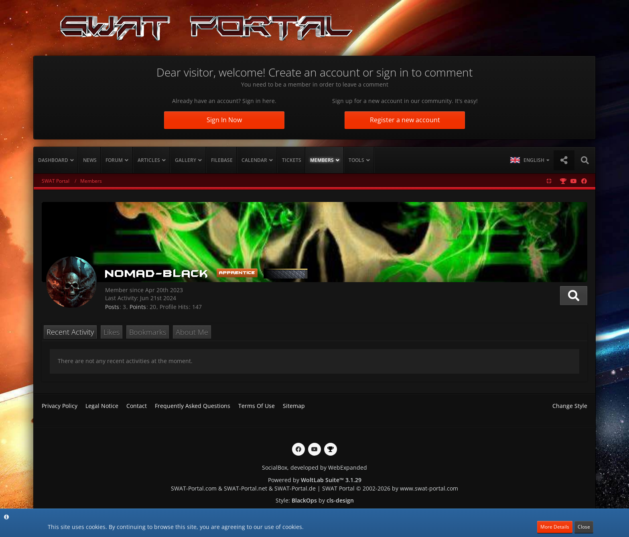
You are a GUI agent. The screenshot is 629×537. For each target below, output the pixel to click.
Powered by (314, 480)
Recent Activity (70, 332)
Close (584, 526)
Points (138, 307)
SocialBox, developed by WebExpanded (314, 467)
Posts (112, 307)
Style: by (315, 500)
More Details (554, 526)
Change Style (569, 406)
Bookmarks (147, 332)
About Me (192, 332)
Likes (111, 332)
